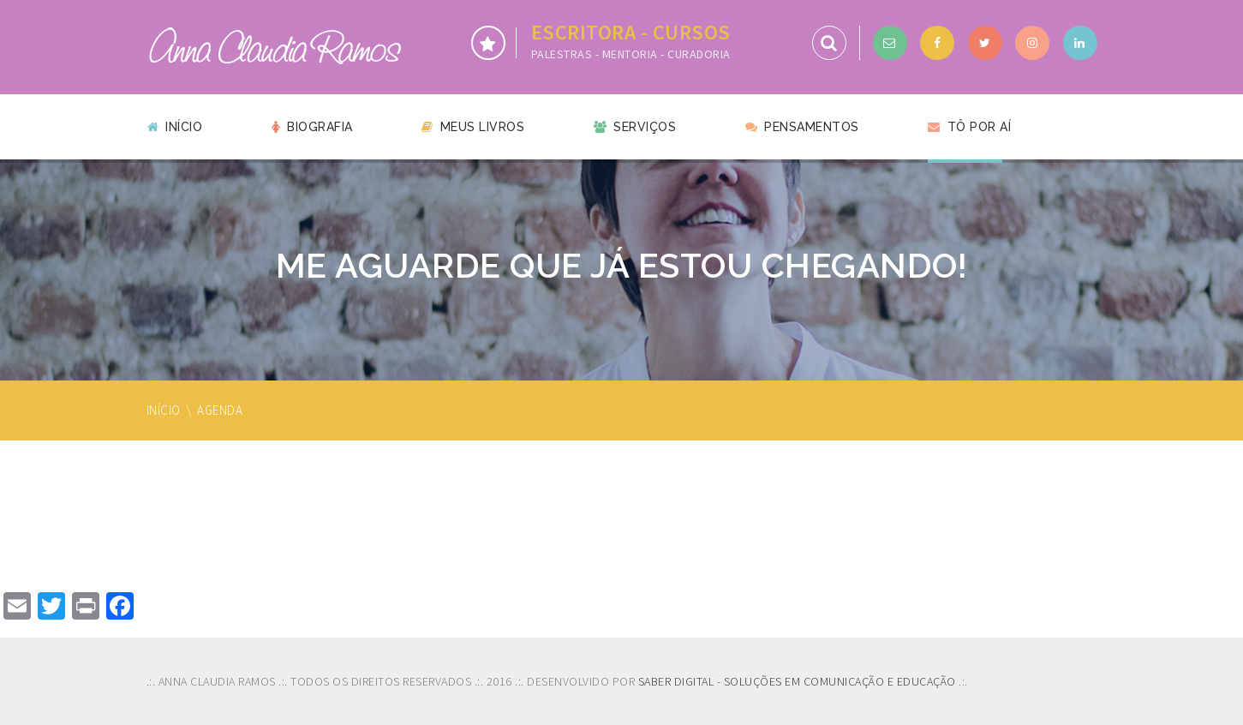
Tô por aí (969, 127)
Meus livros (472, 127)
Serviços (635, 127)
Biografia (312, 127)
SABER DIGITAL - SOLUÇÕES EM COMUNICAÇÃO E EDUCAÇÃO (797, 681)
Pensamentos (802, 127)
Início (175, 127)
